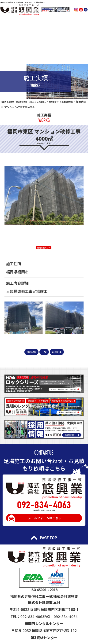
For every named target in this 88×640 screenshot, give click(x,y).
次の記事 (28, 351)
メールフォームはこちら (45, 520)
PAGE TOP (44, 543)
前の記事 (60, 351)
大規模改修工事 (43, 247)
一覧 (44, 351)
